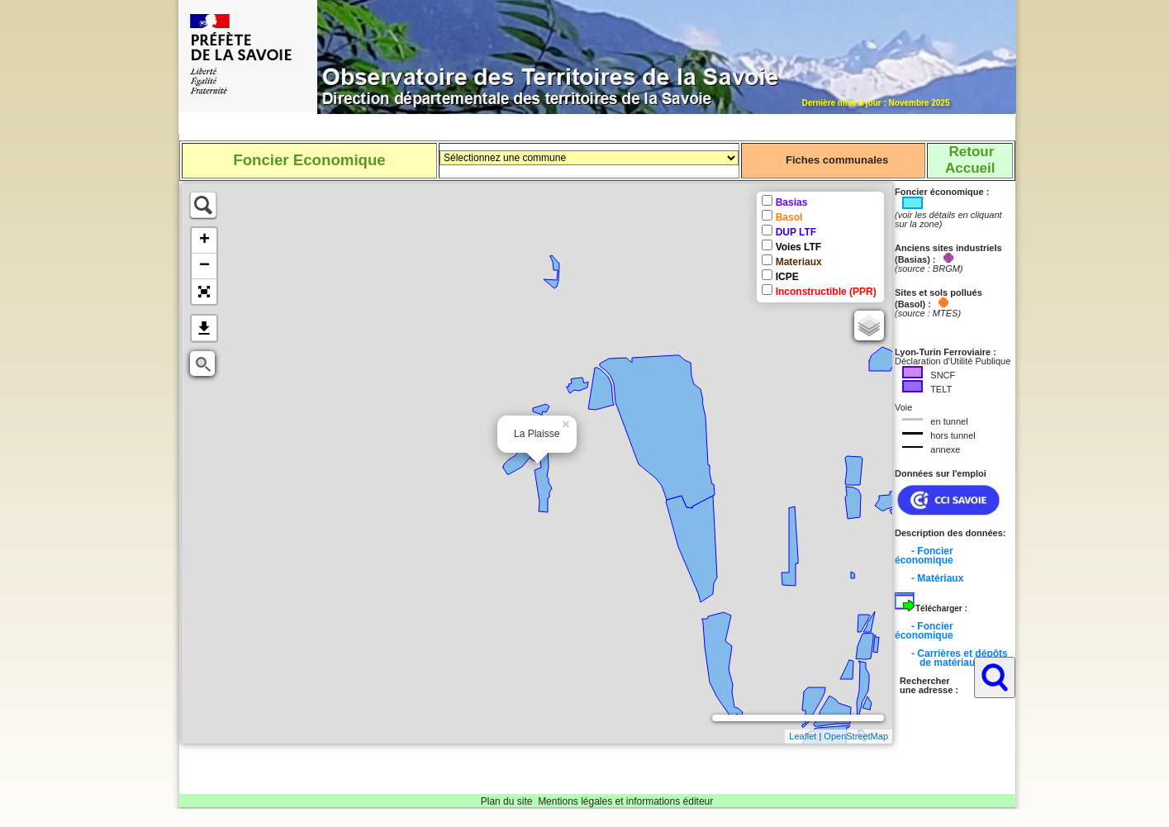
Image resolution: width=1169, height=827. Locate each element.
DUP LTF (796, 232)
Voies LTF (799, 247)
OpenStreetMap (856, 736)
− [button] (204, 266)
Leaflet (802, 736)
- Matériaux (937, 578)
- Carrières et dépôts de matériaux (951, 658)
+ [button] (204, 240)
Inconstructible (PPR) (826, 291)
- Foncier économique (924, 555)
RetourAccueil (970, 160)
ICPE (787, 277)
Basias (792, 202)
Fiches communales (837, 160)
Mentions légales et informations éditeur (625, 801)
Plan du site (507, 801)
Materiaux (799, 262)
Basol (789, 217)
